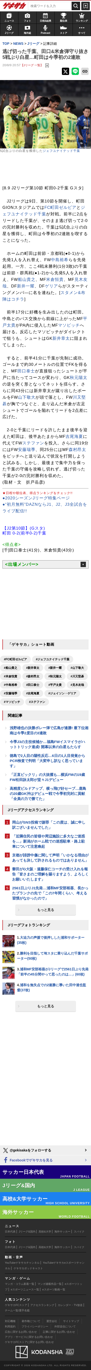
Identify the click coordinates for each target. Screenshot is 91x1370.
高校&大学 (45, 1231)
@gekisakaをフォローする (26, 1150)
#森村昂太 (33, 676)
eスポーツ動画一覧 (53, 1289)
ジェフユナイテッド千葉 (61, 151)
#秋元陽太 (55, 676)
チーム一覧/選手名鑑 (17, 1310)
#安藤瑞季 (10, 693)
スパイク (79, 1231)
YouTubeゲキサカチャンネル (22, 1262)
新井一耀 (25, 286)
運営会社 (51, 1321)
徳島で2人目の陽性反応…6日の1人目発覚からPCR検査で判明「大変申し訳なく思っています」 (47, 761)
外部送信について (65, 1326)
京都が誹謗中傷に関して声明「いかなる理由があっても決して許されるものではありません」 (50, 857)
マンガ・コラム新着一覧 (19, 1283)
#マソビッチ (12, 702)
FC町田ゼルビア (60, 207)
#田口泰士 (33, 685)
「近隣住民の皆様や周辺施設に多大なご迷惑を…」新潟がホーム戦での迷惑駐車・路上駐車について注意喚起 (48, 841)
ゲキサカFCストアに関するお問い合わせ (29, 1342)
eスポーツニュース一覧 (25, 1289)
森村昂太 (77, 449)
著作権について (31, 1321)
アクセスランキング (42, 1305)
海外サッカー (62, 1231)
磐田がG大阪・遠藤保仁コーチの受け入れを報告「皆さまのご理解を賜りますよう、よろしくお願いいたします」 (50, 874)
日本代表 (10, 1231)
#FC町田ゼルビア (15, 659)
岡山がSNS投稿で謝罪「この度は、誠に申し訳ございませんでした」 (48, 824)
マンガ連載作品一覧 (50, 1283)
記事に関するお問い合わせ (59, 1331)
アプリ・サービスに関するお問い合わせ (29, 1336)
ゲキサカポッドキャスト (28, 1268)
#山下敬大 (77, 668)
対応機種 (10, 1321)
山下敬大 (26, 397)
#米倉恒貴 (10, 676)
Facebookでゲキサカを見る (27, 1160)
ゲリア (51, 286)
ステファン (33, 443)
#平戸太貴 (55, 685)
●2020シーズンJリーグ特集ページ (36, 498)
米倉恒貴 (55, 279)
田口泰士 (26, 371)
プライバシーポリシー (35, 1326)
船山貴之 (26, 279)
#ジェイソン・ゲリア (62, 693)
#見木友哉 (77, 685)
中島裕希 (59, 259)
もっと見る (45, 910)
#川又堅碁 (77, 676)
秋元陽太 (78, 377)
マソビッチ (69, 325)
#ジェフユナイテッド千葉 (53, 659)
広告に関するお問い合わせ (21, 1331)
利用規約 (10, 1326)
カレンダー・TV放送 (70, 1305)
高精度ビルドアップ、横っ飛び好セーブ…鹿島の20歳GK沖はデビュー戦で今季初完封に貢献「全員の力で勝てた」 (48, 793)
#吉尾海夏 (33, 693)
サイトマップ (71, 1321)
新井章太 (61, 338)
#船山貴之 (10, 668)
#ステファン (37, 702)
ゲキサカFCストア (16, 1305)
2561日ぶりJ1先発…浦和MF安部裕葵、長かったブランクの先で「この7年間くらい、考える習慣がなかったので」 (50, 893)
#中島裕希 (10, 685)
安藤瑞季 (26, 449)
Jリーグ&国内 (27, 1231)
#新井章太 (33, 668)
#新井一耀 (55, 668)
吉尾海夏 (74, 436)
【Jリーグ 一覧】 (32, 65)
